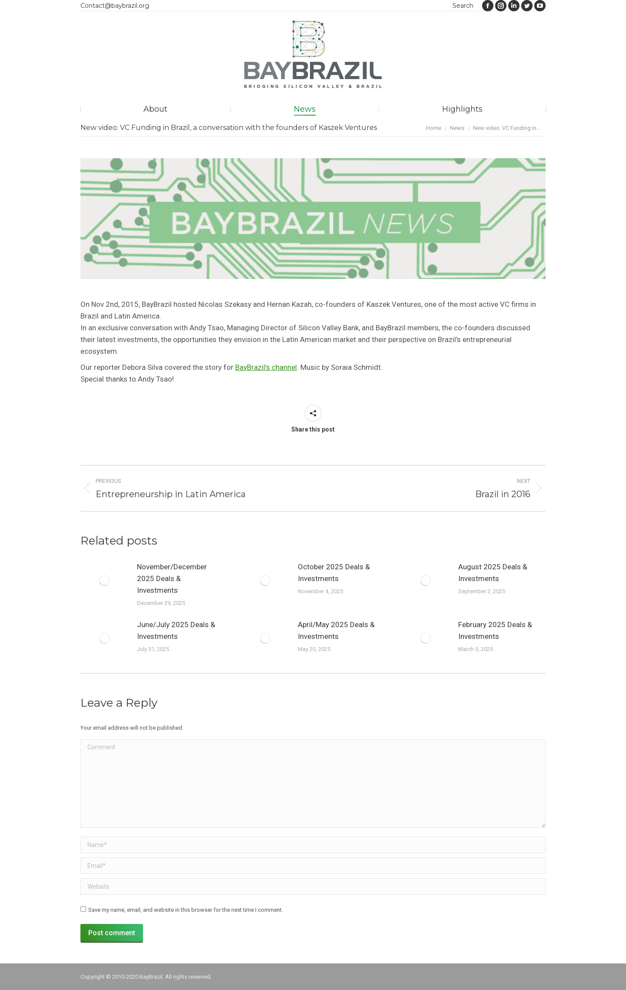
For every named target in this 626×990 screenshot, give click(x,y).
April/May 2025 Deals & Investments (336, 630)
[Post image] (104, 580)
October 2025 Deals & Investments (334, 572)
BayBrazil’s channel (266, 367)
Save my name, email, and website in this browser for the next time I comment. (185, 910)
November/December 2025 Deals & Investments (172, 578)
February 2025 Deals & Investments (495, 630)
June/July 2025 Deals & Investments (176, 630)
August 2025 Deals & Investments (492, 572)
